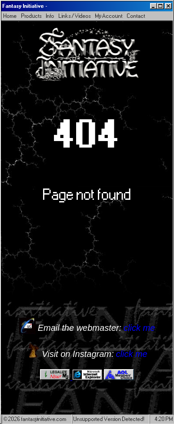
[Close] (168, 6)
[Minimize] (153, 6)
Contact (136, 16)
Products (31, 16)
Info (50, 16)
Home (10, 16)
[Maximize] (160, 6)
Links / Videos (75, 16)
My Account (109, 16)
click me (139, 328)
